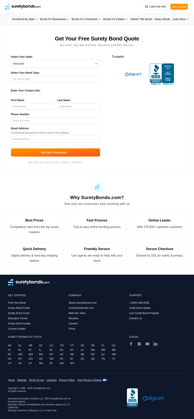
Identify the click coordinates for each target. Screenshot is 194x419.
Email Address (55, 131)
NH (93, 354)
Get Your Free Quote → (55, 152)
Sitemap (22, 380)
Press (72, 328)
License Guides (17, 328)
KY (72, 349)
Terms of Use (36, 380)
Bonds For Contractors (86, 19)
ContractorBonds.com (81, 307)
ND (72, 354)
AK (10, 345)
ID (30, 349)
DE (93, 345)
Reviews (73, 318)
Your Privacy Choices (89, 380)
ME (114, 349)
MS (41, 354)
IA (19, 349)
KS (61, 349)
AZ (41, 345)
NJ (103, 354)
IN (51, 349)
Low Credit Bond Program (144, 313)
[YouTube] (147, 344)
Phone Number (20, 114)
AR (30, 345)
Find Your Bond (17, 302)
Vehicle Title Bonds (141, 19)
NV (10, 358)
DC (82, 345)
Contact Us (135, 318)
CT (72, 345)
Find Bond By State (25, 19)
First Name (17, 100)
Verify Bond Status (140, 307)
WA (41, 363)
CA (51, 345)
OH (31, 358)
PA (61, 358)
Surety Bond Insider (19, 323)
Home (11, 380)
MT (51, 354)
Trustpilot (118, 56)
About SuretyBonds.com (83, 302)
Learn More (180, 19)
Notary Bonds (162, 19)
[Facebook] (131, 344)
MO (31, 354)
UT (10, 363)
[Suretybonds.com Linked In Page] (155, 344)
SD (93, 358)
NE (82, 354)
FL (103, 345)
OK (41, 358)
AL (20, 345)
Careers (73, 323)
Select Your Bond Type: (25, 72)
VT (30, 363)
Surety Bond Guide (19, 307)
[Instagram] (139, 344)
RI (71, 358)
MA (93, 349)
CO (62, 345)
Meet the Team (77, 313)
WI (51, 363)
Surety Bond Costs (19, 313)
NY (20, 358)
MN (20, 354)
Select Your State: (22, 56)
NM (114, 354)
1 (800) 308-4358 (139, 302)
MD (104, 349)
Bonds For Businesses (54, 19)
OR (51, 358)
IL (40, 349)
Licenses (51, 380)
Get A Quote (179, 6)
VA (20, 363)
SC (82, 358)
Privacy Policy (67, 380)
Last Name (64, 100)
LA (82, 349)
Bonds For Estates (115, 19)
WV (62, 363)
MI (9, 354)
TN (103, 358)
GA (114, 345)
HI (9, 349)
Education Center (18, 318)
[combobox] (55, 64)
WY (72, 363)
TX (113, 358)
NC (62, 354)
